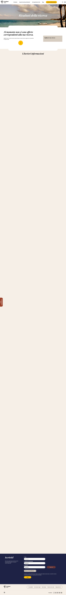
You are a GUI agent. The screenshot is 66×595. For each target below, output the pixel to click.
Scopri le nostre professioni (24, 2)
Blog (43, 2)
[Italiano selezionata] (64, 2)
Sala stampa (44, 587)
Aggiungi (51, 567)
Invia (27, 577)
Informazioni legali (37, 587)
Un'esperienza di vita (36, 2)
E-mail (25, 557)
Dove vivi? (26, 565)
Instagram (56, 593)
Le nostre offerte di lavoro (51, 2)
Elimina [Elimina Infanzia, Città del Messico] (35, 571)
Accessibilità (30, 587)
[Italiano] (4, 592)
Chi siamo (15, 2)
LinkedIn (59, 593)
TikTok (54, 593)
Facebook (58, 593)
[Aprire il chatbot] (62, 592)
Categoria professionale (28, 561)
